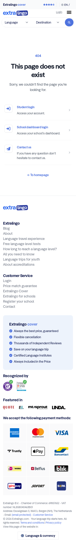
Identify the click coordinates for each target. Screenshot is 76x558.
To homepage (38, 175)
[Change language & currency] (64, 5)
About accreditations (19, 264)
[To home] (15, 13)
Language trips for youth (21, 259)
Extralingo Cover (15, 291)
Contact (9, 306)
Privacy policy (53, 522)
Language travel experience (24, 238)
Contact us (24, 147)
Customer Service (43, 514)
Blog (6, 228)
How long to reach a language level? (30, 249)
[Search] (69, 22)
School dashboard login (32, 127)
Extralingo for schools (19, 296)
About (7, 233)
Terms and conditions (32, 522)
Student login (26, 107)
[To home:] (15, 207)
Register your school (18, 301)
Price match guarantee (20, 286)
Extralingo (14, 4)
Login (59, 12)
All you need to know (18, 254)
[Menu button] (69, 12)
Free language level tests (22, 244)
